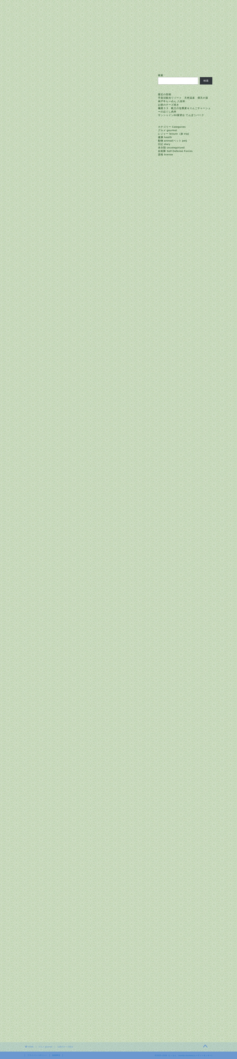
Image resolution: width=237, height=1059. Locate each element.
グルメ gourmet (37, 80)
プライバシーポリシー (37, 1055)
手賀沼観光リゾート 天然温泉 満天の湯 (183, 97)
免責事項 (56, 1055)
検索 (160, 75)
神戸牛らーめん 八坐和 (171, 101)
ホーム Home (36, 64)
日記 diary (164, 144)
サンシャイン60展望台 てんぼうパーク (181, 115)
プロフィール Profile (64, 64)
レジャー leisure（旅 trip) (173, 133)
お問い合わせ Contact (97, 64)
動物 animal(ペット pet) (172, 140)
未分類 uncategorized (171, 147)
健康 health (165, 137)
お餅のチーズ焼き (168, 104)
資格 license (165, 154)
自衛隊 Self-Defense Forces (175, 151)
